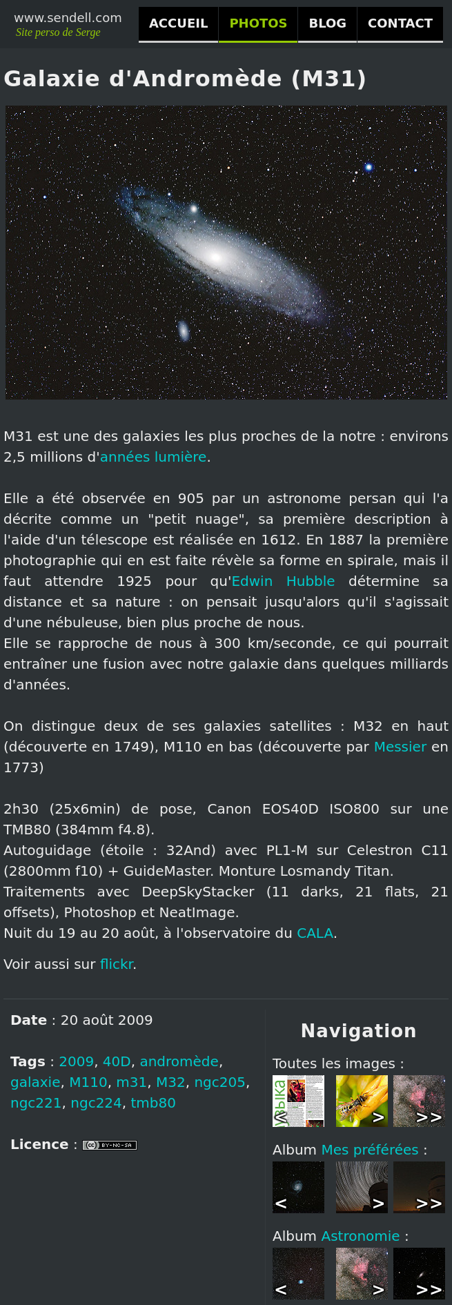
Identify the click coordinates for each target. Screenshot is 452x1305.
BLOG (327, 23)
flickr (116, 964)
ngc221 (36, 1103)
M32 (171, 1082)
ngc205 (220, 1082)
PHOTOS (258, 23)
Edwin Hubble (283, 581)
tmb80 (153, 1103)
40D (117, 1061)
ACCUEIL (178, 23)
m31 (131, 1082)
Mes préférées (369, 1149)
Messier (400, 746)
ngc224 (96, 1103)
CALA (315, 933)
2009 (76, 1061)
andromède (178, 1061)
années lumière (153, 457)
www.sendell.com (68, 17)
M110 (88, 1082)
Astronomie (360, 1236)
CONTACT (400, 23)
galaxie (35, 1082)
